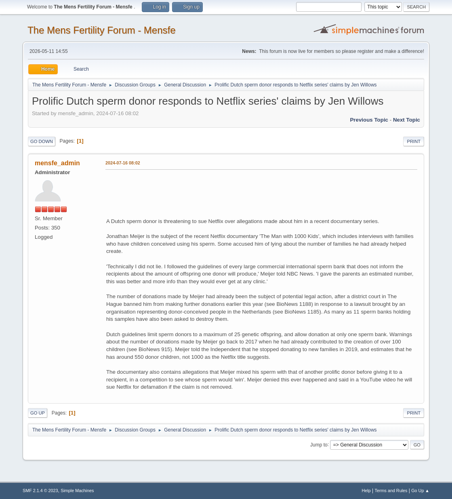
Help (366, 490)
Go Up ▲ (420, 490)
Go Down (41, 141)
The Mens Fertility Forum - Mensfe (101, 30)
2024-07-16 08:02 (122, 162)
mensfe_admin (57, 163)
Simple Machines (77, 490)
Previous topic (369, 120)
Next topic (406, 120)
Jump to (319, 444)
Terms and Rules (391, 490)
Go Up (37, 413)
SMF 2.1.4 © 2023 (40, 490)
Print (413, 141)
